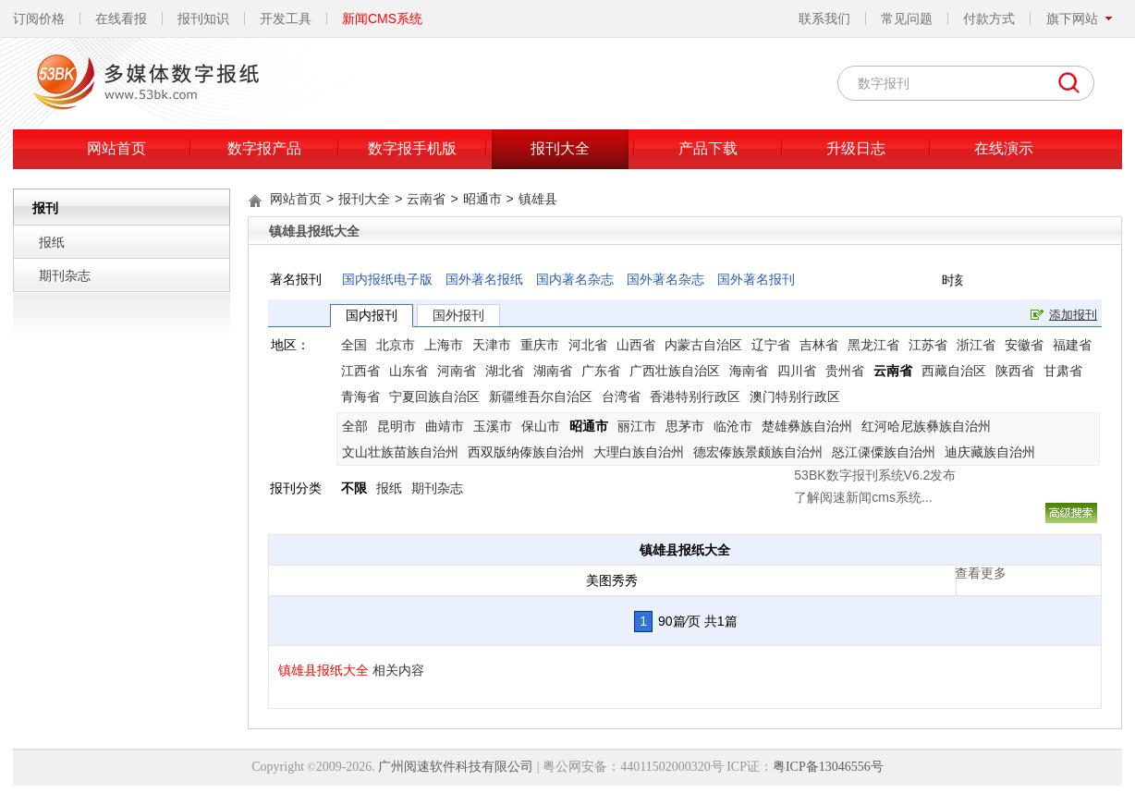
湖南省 (552, 370)
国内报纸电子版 (387, 279)
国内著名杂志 (575, 279)
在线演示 (1003, 148)
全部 (355, 426)
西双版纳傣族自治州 (526, 452)
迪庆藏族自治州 (990, 452)
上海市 (443, 344)
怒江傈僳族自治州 (883, 452)
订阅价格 (39, 18)
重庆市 (539, 344)
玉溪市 (492, 426)
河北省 (587, 344)
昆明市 (396, 426)
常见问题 (907, 18)
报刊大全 (560, 148)
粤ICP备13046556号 (828, 767)
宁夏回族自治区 (434, 396)
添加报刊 (1073, 315)
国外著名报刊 (756, 279)
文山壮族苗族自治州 (400, 452)
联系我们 (824, 18)
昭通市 (482, 198)
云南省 (426, 198)
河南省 (456, 370)
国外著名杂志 (665, 279)
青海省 (360, 396)
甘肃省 (1062, 370)
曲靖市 (444, 426)
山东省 (408, 370)
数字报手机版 (412, 148)
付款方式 (989, 18)
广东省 (600, 370)
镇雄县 (538, 198)
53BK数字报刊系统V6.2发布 (732, 379)
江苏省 (928, 344)
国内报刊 (371, 315)
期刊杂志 (65, 275)
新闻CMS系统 (382, 18)
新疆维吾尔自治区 (540, 396)
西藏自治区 (953, 370)
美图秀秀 (612, 580)
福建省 (1072, 344)
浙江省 (976, 344)
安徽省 (1024, 344)
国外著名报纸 (484, 279)
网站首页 (116, 148)
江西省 (360, 370)
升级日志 (855, 148)
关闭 (856, 353)
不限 (354, 488)
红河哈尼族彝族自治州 (926, 426)
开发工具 (285, 18)
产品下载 (708, 148)
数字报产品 (264, 148)
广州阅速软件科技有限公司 (455, 767)
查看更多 (838, 477)
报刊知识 (203, 18)
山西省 (635, 344)
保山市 (540, 426)
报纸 (52, 242)
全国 (354, 344)
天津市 (491, 344)
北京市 (395, 344)
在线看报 (121, 18)
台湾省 (621, 396)
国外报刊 (458, 315)
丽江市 (636, 426)
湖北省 (504, 370)
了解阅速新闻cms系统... (720, 402)
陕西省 (1014, 370)
